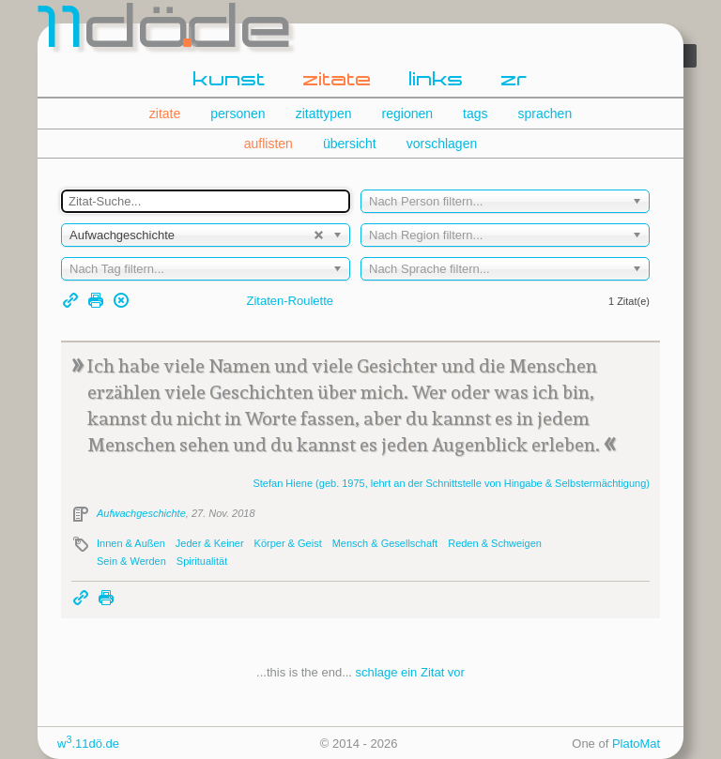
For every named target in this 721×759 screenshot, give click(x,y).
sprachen (545, 113)
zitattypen (324, 113)
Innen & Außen (131, 543)
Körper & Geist (288, 543)
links (436, 80)
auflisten (268, 143)
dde (167, 32)
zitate (337, 80)
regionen (408, 113)
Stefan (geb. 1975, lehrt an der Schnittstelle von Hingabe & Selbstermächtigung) (451, 483)
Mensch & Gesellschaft (385, 543)
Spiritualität (201, 561)
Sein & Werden (131, 561)
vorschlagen (442, 143)
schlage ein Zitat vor (410, 672)
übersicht (349, 143)
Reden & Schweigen (495, 543)
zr (514, 80)
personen (237, 113)
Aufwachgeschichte (141, 513)
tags (475, 113)
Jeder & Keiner (210, 543)
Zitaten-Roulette (290, 301)
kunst (229, 80)
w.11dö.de (88, 743)
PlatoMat (636, 743)
